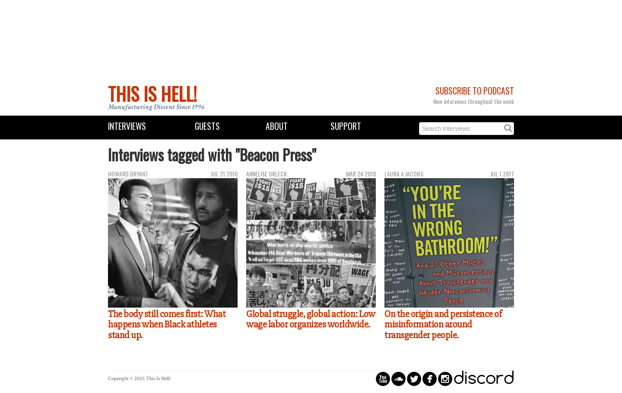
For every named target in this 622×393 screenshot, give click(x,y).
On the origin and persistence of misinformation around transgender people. (442, 324)
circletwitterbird (414, 378)
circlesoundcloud (398, 378)
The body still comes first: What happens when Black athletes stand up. (166, 324)
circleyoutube (383, 378)
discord (484, 378)
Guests (207, 126)
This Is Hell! (152, 93)
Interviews (127, 126)
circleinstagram (445, 378)
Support (345, 126)
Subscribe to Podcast (474, 91)
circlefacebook (429, 378)
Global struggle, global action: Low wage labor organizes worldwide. (310, 319)
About (277, 126)
